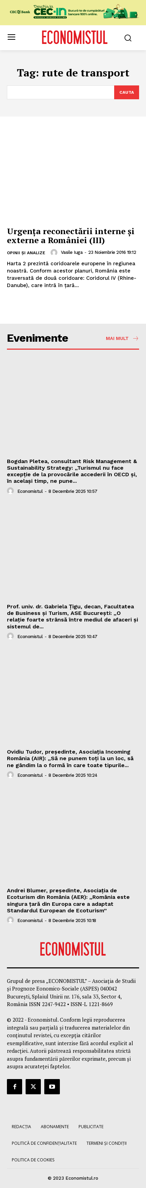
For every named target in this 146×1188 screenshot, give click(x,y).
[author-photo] (55, 252)
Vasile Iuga (72, 252)
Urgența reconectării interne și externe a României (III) (71, 235)
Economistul (30, 491)
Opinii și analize (26, 252)
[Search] (126, 92)
